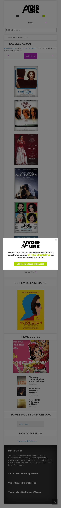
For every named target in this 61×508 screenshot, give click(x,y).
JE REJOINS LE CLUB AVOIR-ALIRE (30, 264)
